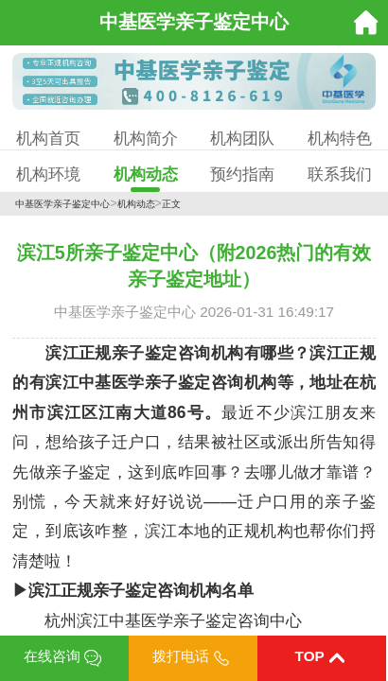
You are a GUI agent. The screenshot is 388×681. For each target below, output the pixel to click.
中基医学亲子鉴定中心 (62, 204)
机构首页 (48, 138)
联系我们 (340, 174)
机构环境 (48, 174)
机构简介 (146, 138)
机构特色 (340, 138)
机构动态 (146, 174)
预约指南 (242, 174)
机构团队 (242, 138)
